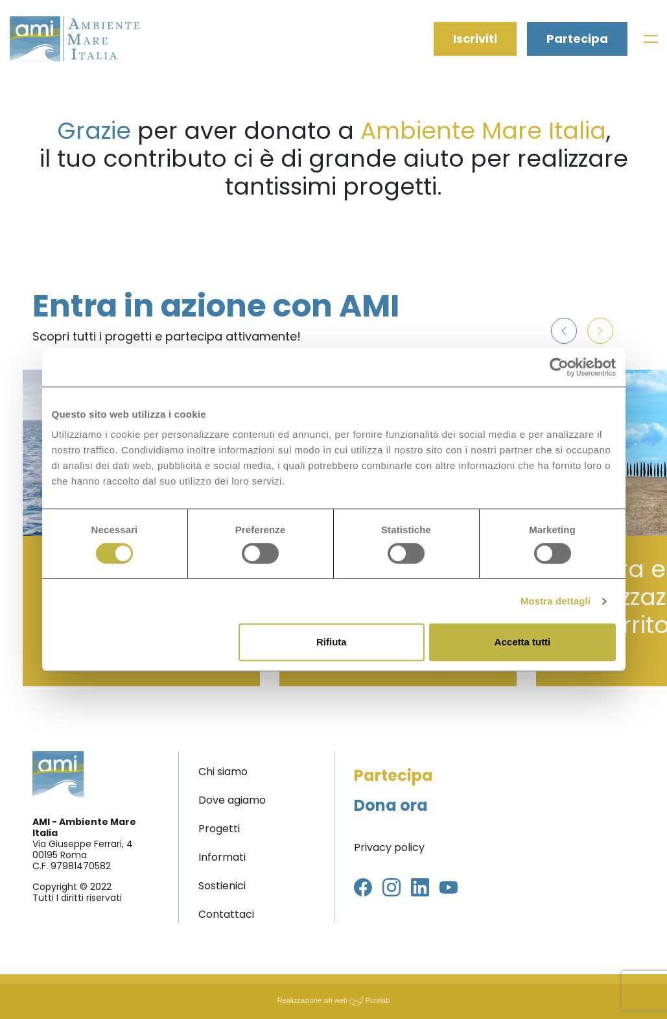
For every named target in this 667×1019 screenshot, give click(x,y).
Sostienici (222, 885)
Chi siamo (223, 771)
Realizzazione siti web (312, 1000)
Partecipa (577, 39)
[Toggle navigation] (650, 39)
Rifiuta (331, 641)
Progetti (219, 828)
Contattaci (226, 914)
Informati (222, 857)
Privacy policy (389, 847)
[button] (564, 331)
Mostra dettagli (556, 600)
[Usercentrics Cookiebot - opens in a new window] (559, 367)
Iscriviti (475, 39)
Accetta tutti (523, 641)
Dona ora (391, 805)
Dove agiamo (232, 800)
